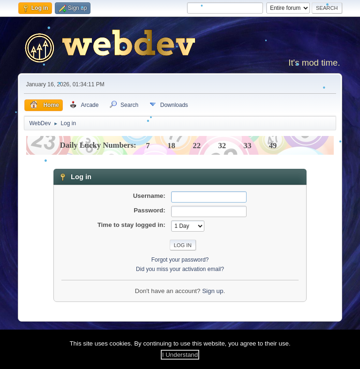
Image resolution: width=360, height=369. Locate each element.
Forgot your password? (180, 259)
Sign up (212, 290)
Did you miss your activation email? (180, 269)
